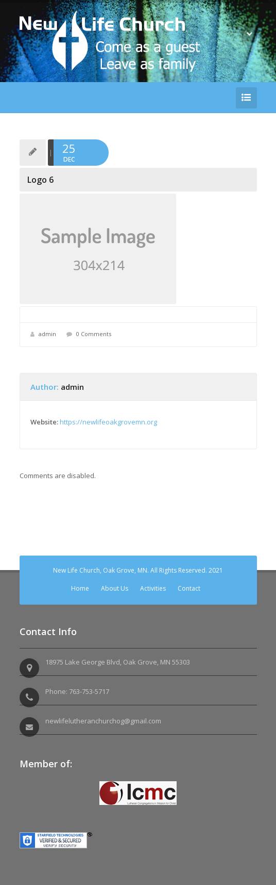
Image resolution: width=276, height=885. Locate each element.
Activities (153, 588)
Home (80, 588)
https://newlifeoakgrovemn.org (108, 421)
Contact (189, 588)
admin (47, 334)
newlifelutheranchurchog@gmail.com (103, 720)
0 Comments (93, 334)
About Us (114, 588)
